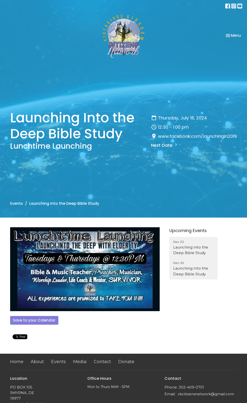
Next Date (164, 145)
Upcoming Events (188, 230)
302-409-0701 (191, 387)
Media (80, 361)
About (37, 361)
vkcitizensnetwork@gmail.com (206, 394)
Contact (102, 361)
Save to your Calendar (34, 320)
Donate (126, 361)
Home (16, 361)
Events (16, 203)
